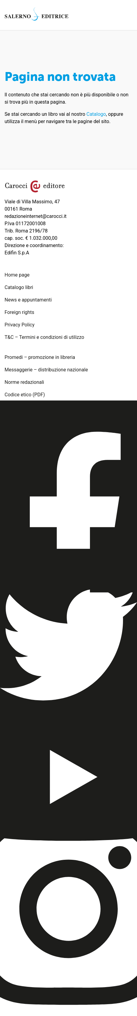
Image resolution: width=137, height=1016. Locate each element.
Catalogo (96, 114)
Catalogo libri (19, 287)
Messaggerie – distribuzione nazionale (46, 370)
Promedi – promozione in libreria (40, 357)
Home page (17, 275)
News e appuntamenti (28, 300)
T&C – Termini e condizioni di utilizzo (44, 337)
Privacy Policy (20, 325)
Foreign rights (19, 312)
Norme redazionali (24, 382)
